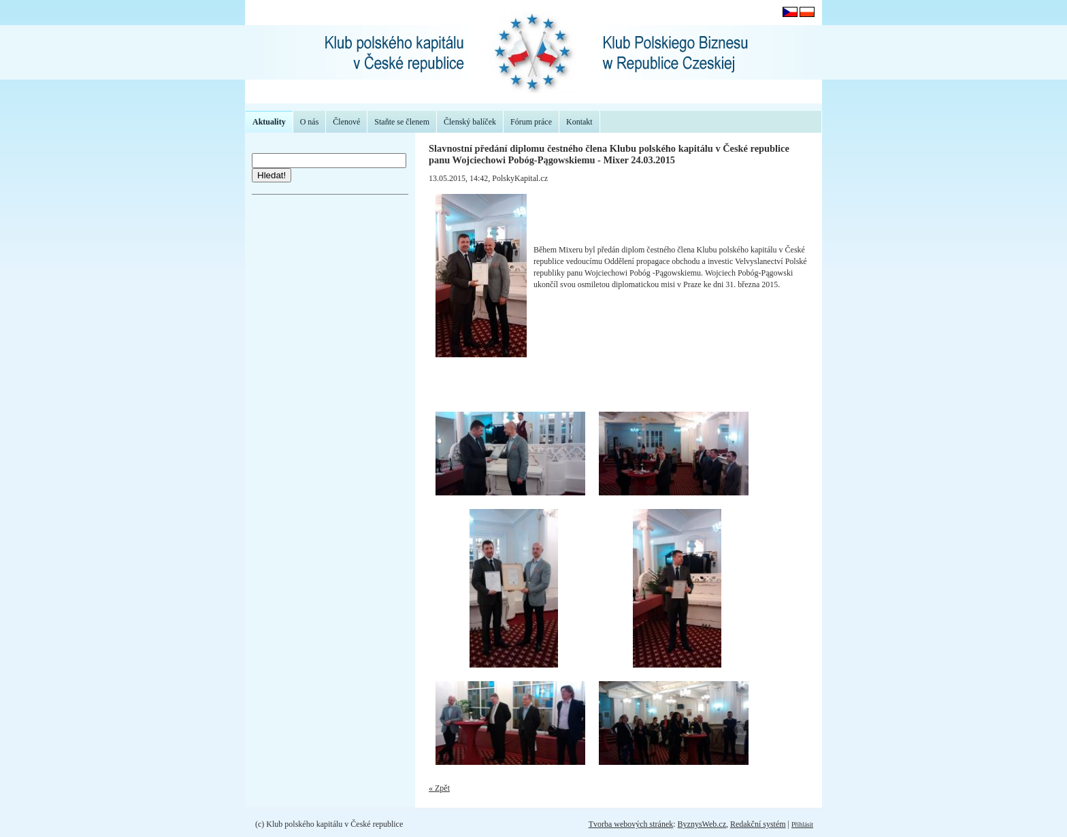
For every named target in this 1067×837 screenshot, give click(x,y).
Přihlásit (802, 824)
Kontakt (579, 122)
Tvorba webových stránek (631, 824)
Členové (346, 122)
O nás (309, 122)
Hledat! (271, 175)
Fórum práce (531, 122)
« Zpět (439, 788)
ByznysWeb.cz (702, 824)
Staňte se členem (401, 122)
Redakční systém (758, 824)
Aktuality (269, 122)
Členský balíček (470, 122)
